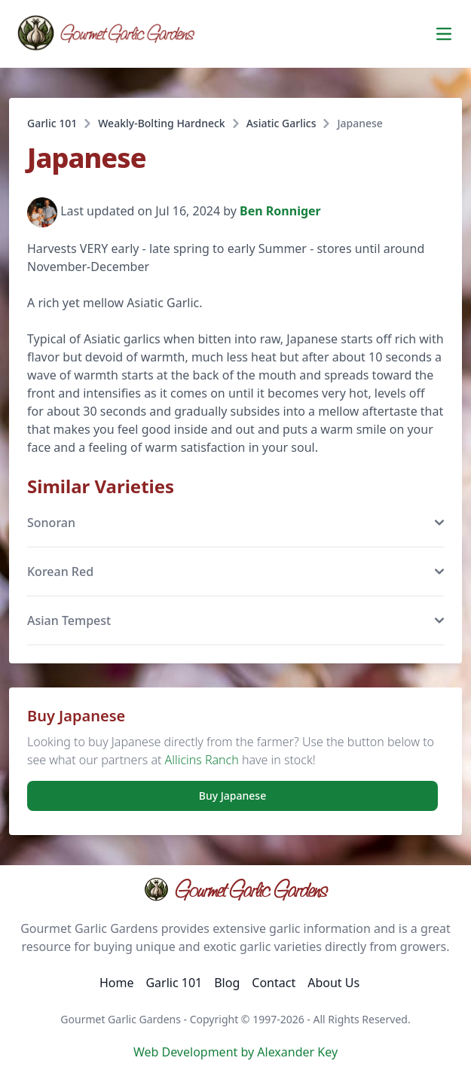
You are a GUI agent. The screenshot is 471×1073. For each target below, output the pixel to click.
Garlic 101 (52, 123)
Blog (227, 982)
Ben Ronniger (280, 211)
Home (116, 982)
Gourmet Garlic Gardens (235, 889)
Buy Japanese (232, 795)
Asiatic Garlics (281, 123)
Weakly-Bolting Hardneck (161, 123)
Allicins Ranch (202, 759)
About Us (333, 982)
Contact (273, 982)
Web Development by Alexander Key (235, 1052)
